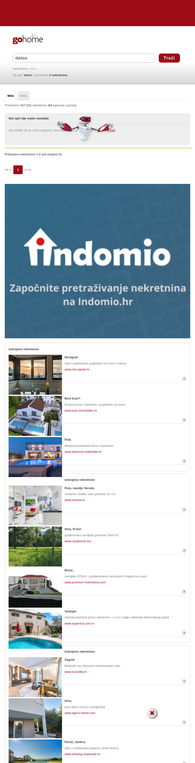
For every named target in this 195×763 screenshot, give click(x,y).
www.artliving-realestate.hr (82, 754)
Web (10, 96)
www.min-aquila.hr (77, 369)
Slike (23, 96)
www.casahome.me (78, 541)
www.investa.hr (75, 500)
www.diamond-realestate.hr (83, 451)
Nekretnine (20, 68)
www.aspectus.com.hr (79, 623)
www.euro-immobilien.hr (81, 410)
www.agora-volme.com (80, 713)
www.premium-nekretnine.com (85, 582)
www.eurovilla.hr (76, 672)
